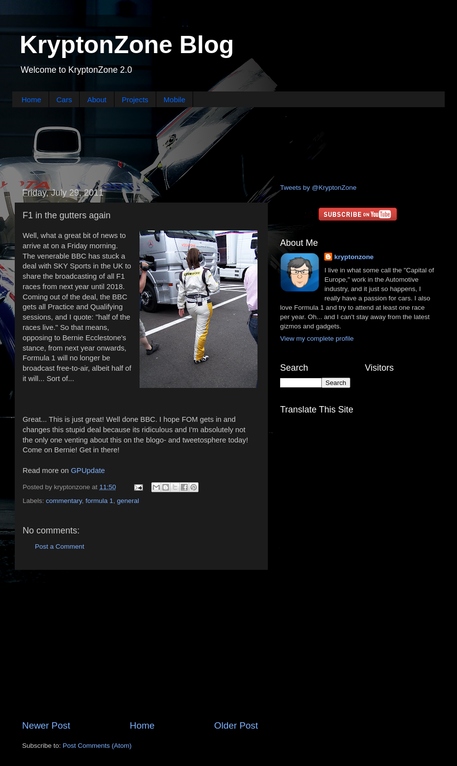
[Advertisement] (228, 144)
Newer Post (46, 725)
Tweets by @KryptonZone (318, 187)
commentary (64, 500)
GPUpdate (88, 470)
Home (31, 99)
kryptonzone (353, 257)
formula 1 (99, 500)
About (96, 99)
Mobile (174, 99)
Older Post (236, 725)
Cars (64, 99)
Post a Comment (60, 546)
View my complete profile (317, 338)
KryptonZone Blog (127, 45)
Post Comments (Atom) (97, 745)
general (128, 500)
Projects (135, 99)
